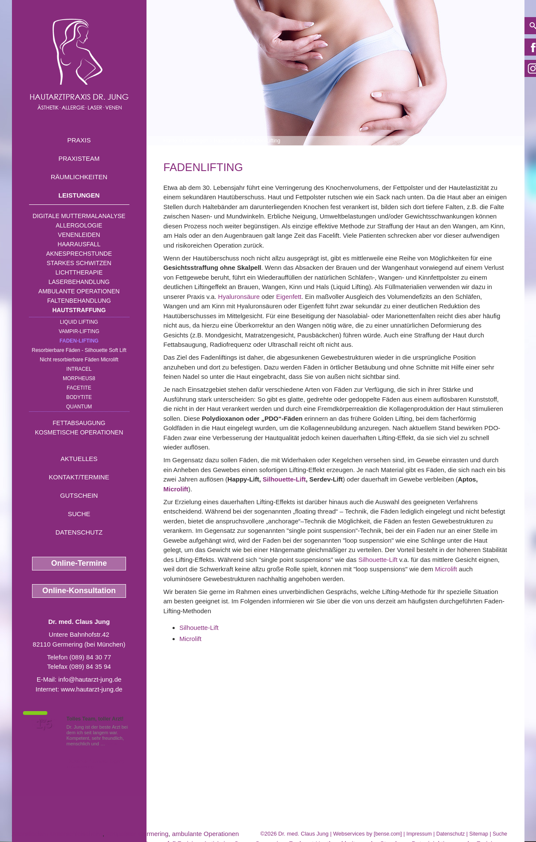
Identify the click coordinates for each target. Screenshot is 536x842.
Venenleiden (79, 234)
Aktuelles (79, 458)
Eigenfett (289, 296)
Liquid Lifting (79, 322)
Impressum (419, 834)
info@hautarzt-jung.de (90, 679)
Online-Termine (79, 563)
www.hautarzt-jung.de (91, 689)
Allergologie (79, 225)
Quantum (79, 407)
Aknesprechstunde (79, 253)
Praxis (79, 140)
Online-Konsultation (79, 590)
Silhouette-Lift (284, 479)
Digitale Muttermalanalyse (78, 216)
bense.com (388, 834)
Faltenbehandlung (79, 300)
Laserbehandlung (78, 281)
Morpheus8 (79, 378)
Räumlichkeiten (79, 176)
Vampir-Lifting (79, 331)
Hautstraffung (78, 310)
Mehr (111, 743)
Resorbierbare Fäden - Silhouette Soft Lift (79, 350)
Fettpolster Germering (137, 833)
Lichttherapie (79, 272)
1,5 (44, 724)
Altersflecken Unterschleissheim (57, 833)
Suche (79, 513)
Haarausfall (79, 244)
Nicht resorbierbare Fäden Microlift (79, 360)
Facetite (79, 388)
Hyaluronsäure (239, 296)
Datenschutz (79, 532)
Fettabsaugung (79, 423)
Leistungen (79, 195)
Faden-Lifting (78, 341)
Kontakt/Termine (79, 477)
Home (170, 141)
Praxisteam (79, 158)
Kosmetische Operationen (79, 432)
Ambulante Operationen (79, 291)
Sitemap (478, 834)
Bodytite (79, 397)
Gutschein (79, 495)
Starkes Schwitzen (79, 263)
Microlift (176, 489)
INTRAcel (78, 369)
